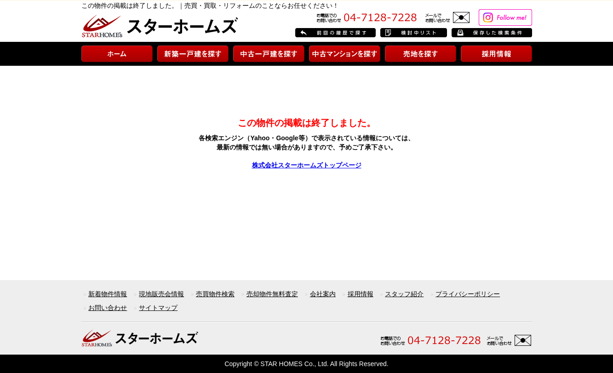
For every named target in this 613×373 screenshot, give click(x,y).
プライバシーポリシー (467, 294)
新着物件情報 (107, 294)
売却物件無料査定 (272, 294)
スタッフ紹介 (404, 294)
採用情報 (360, 294)
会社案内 (323, 294)
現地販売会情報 (161, 294)
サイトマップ (158, 307)
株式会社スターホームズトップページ (306, 165)
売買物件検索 (215, 294)
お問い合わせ (107, 307)
